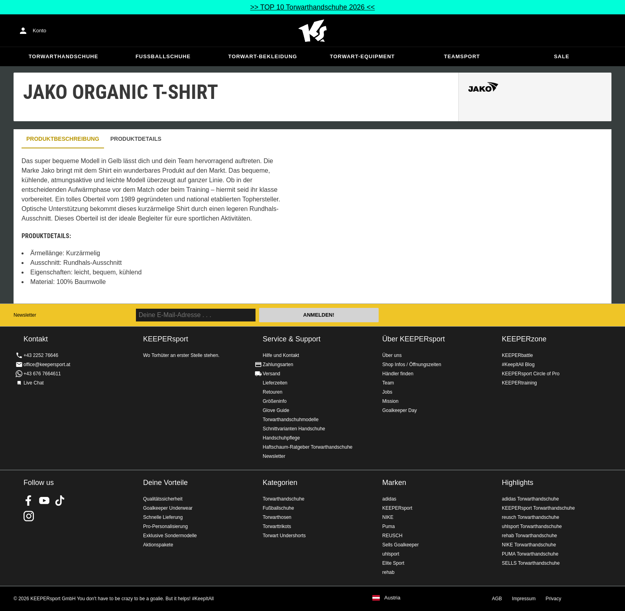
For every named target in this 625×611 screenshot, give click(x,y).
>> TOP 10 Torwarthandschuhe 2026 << (312, 7)
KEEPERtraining (519, 383)
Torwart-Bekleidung (262, 56)
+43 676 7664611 (42, 373)
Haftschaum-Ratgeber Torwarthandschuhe (307, 447)
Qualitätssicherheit (163, 499)
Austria (392, 598)
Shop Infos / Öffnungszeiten (411, 364)
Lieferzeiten (275, 383)
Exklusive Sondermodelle (170, 535)
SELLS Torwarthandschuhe (531, 563)
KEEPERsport (397, 508)
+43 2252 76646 (41, 355)
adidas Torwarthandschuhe (530, 499)
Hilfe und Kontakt (281, 355)
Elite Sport (393, 563)
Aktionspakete (158, 545)
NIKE (387, 517)
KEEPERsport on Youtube (44, 500)
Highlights (517, 483)
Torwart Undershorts (284, 535)
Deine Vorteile (165, 483)
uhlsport (390, 554)
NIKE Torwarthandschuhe (529, 545)
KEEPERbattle (517, 355)
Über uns (392, 355)
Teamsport (462, 56)
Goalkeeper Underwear (168, 508)
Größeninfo (275, 401)
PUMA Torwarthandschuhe (530, 554)
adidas (389, 499)
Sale (562, 56)
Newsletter (25, 315)
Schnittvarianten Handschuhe (294, 429)
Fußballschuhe (163, 56)
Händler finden (397, 373)
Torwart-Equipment (362, 56)
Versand (271, 373)
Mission (390, 401)
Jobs (387, 392)
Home (312, 31)
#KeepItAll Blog (518, 364)
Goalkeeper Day (399, 410)
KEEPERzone (524, 339)
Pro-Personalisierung (165, 526)
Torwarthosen (277, 517)
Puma (388, 526)
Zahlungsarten (278, 364)
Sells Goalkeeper (400, 545)
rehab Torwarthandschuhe (529, 535)
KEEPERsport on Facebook (29, 500)
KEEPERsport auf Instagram (29, 516)
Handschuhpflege (281, 438)
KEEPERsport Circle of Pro (531, 373)
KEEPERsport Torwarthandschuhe (538, 508)
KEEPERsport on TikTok (60, 500)
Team (388, 383)
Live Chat (34, 383)
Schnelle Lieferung (163, 517)
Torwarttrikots (277, 526)
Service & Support (291, 339)
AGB (497, 598)
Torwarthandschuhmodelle (290, 419)
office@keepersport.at (47, 364)
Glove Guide (276, 410)
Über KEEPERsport (413, 339)
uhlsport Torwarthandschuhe (532, 526)
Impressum (523, 598)
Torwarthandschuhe (63, 56)
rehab (388, 572)
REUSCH (392, 535)
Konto (39, 31)
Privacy (553, 598)
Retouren (272, 392)
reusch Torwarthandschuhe (530, 517)
